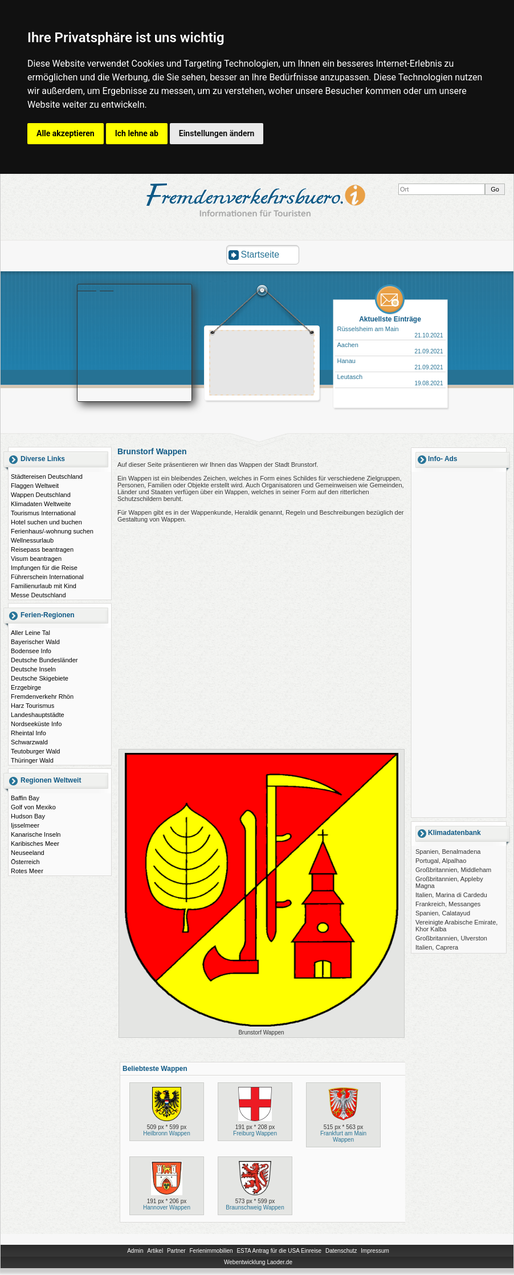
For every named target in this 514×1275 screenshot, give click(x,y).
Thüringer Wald (32, 760)
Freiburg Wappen (255, 1133)
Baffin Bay (25, 798)
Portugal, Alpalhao (440, 860)
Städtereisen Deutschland (47, 476)
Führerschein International (47, 576)
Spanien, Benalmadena (447, 851)
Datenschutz (341, 1251)
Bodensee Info (31, 650)
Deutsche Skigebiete (39, 678)
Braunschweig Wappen (255, 1207)
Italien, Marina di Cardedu (451, 894)
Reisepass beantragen (42, 549)
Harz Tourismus (32, 705)
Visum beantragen (36, 558)
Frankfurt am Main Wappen (343, 1136)
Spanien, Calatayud (442, 913)
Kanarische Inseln (35, 834)
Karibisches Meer (35, 843)
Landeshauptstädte (37, 714)
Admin (135, 1251)
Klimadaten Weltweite (41, 503)
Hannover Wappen (166, 1207)
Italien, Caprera (436, 947)
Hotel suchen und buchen (46, 522)
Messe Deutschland (38, 595)
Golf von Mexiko (33, 807)
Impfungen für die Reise (44, 567)
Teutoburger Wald (35, 751)
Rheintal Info (28, 733)
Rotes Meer (27, 870)
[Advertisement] (262, 364)
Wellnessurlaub (32, 540)
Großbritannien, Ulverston (451, 938)
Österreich (25, 861)
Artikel (155, 1251)
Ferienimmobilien (210, 1251)
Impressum (375, 1251)
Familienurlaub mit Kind (43, 585)
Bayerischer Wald (35, 641)
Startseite (260, 254)
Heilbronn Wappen (166, 1133)
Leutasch (350, 376)
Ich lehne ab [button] (136, 133)
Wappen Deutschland (41, 494)
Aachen (347, 344)
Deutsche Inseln (33, 669)
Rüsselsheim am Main (368, 328)
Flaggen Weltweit (35, 485)
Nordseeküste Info (36, 723)
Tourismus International (43, 513)
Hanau (346, 360)
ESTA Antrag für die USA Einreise (278, 1251)
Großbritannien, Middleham (453, 869)
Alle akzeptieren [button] (65, 133)
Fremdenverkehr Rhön (42, 696)
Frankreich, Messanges (447, 904)
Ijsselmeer (25, 825)
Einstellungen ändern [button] (217, 133)
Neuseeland (27, 852)
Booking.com (95, 287)
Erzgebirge (26, 687)
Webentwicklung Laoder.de (258, 1262)
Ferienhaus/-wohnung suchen (52, 531)
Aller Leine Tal (30, 632)
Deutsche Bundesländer (44, 660)
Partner (176, 1251)
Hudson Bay (28, 816)
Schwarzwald (29, 742)
